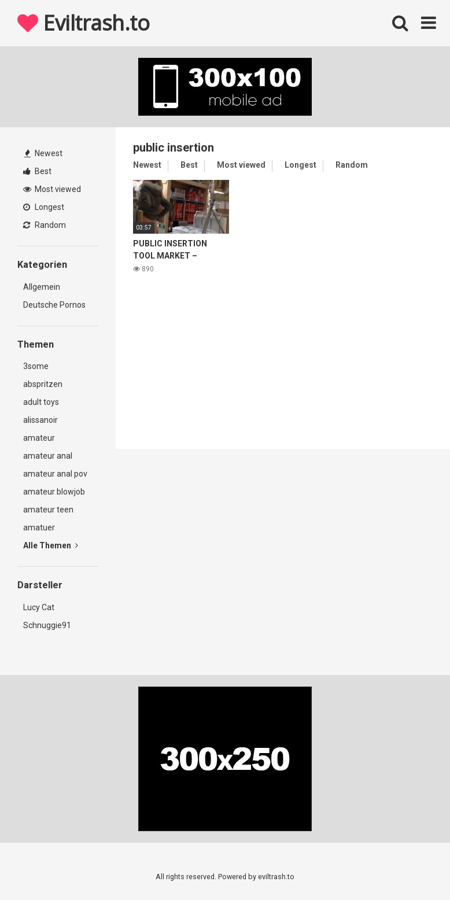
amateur (39, 437)
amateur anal (47, 455)
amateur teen (48, 509)
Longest (43, 207)
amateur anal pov (55, 473)
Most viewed (52, 189)
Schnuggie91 (47, 625)
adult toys (41, 402)
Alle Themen (50, 545)
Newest (43, 153)
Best (37, 171)
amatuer (39, 527)
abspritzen (42, 384)
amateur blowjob (54, 491)
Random (44, 225)
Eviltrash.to (83, 23)
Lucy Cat (38, 607)
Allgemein (41, 287)
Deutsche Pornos (54, 304)
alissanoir (40, 420)
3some (36, 366)
